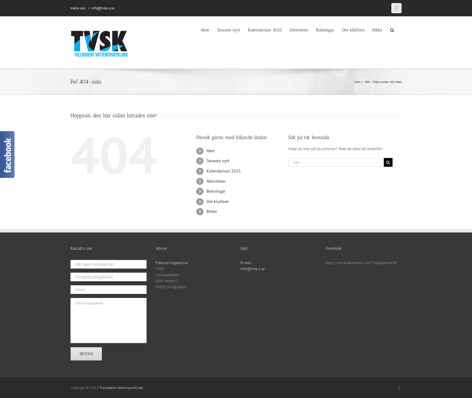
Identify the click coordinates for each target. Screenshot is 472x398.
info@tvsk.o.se (102, 8)
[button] (392, 30)
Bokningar (215, 191)
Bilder (211, 211)
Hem (210, 150)
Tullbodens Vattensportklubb (121, 387)
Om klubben (217, 201)
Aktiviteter (216, 181)
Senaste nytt (217, 160)
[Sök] (388, 162)
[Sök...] (336, 162)
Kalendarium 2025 (223, 171)
